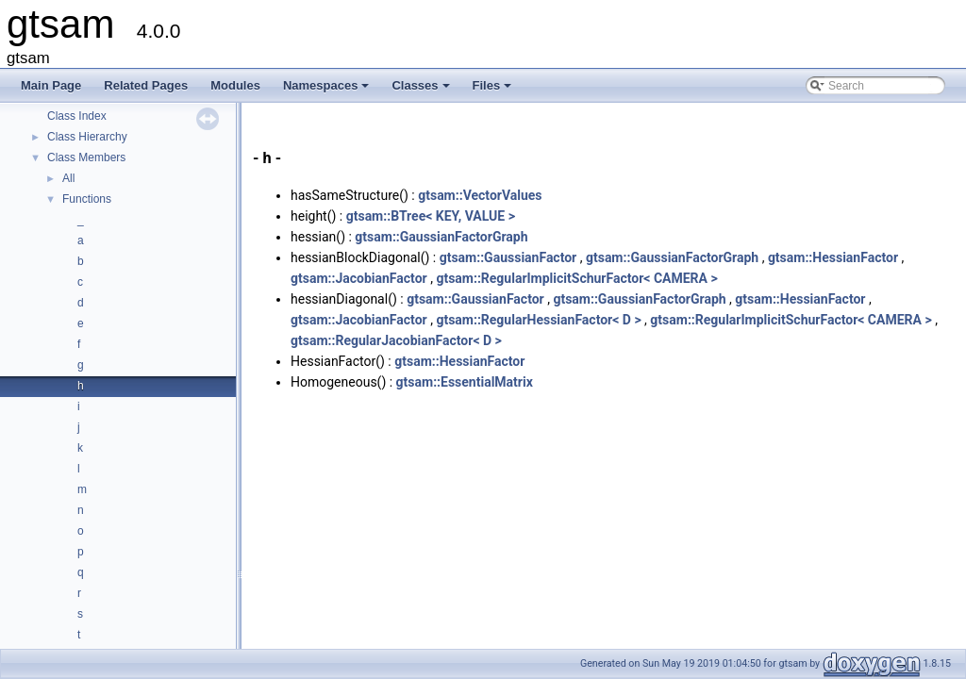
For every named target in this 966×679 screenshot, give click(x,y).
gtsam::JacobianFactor (359, 278)
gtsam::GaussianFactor (508, 257)
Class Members (86, 157)
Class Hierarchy (87, 136)
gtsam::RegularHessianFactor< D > (538, 319)
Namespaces (328, 90)
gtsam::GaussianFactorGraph (441, 236)
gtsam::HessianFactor (833, 257)
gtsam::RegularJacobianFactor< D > (396, 340)
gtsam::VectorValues (479, 195)
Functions (86, 199)
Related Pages (146, 85)
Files (494, 90)
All (68, 178)
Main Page (51, 85)
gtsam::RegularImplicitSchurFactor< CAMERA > (576, 278)
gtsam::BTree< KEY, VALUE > (430, 216)
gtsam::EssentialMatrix (464, 381)
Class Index (77, 116)
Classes (421, 90)
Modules (235, 85)
